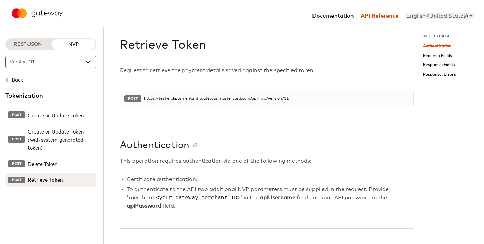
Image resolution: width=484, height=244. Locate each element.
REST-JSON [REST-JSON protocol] (28, 44)
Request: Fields (437, 56)
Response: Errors (439, 74)
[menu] (439, 16)
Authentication (437, 46)
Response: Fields (439, 65)
